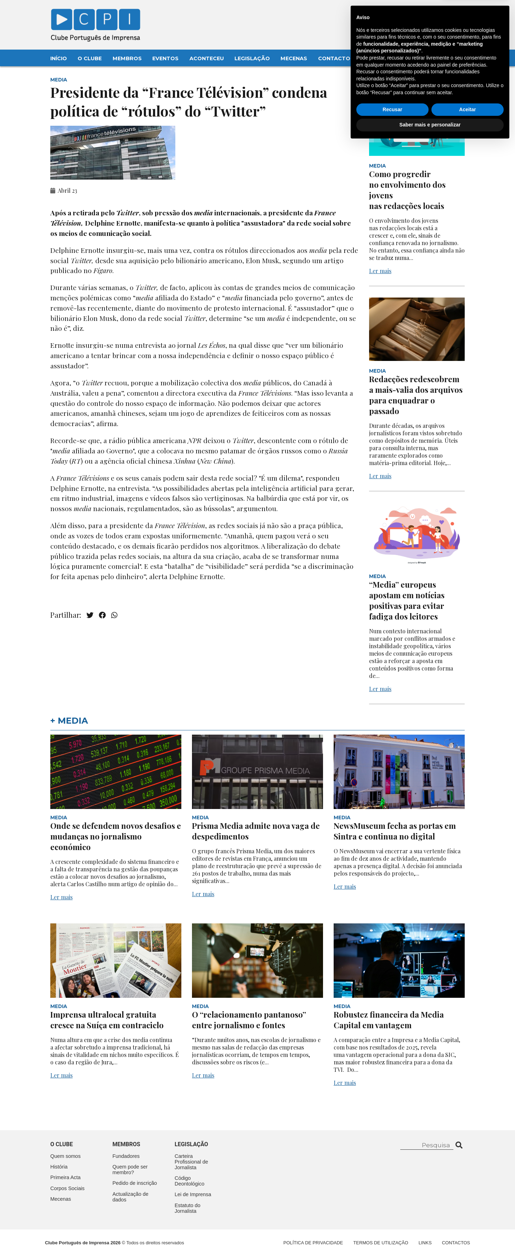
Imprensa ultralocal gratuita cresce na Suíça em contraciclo (107, 1019)
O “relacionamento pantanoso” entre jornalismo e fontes (249, 1019)
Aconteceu (206, 58)
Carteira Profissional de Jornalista (191, 1161)
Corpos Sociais (67, 1188)
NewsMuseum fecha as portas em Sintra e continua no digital (395, 831)
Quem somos (65, 1156)
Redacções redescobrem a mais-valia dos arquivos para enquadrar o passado (416, 395)
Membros (127, 58)
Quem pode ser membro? (130, 1169)
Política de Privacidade (313, 1242)
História (59, 1167)
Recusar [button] (392, 1221)
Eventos (165, 58)
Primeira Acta (65, 1177)
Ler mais (380, 271)
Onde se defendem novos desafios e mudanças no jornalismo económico (115, 836)
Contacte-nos (446, 13)
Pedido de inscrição (135, 1183)
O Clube (90, 58)
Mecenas (294, 58)
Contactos (336, 58)
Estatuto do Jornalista (187, 1208)
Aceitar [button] (467, 1221)
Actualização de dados (131, 1197)
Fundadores (126, 1156)
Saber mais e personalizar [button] (430, 1236)
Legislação (252, 58)
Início (58, 58)
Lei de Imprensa (193, 1194)
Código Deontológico (189, 1181)
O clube (61, 1144)
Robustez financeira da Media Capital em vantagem (389, 1019)
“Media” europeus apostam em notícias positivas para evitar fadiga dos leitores (407, 600)
